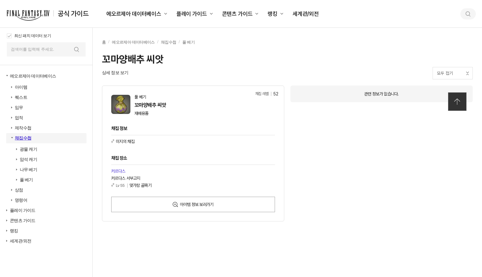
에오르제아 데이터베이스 (133, 13)
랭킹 (272, 13)
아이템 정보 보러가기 (196, 204)
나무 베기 (28, 169)
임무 (19, 107)
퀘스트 (21, 97)
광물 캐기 (28, 149)
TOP (457, 101)
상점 (19, 190)
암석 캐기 (28, 159)
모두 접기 (445, 73)
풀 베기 (26, 180)
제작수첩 (23, 128)
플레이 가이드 (191, 13)
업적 (19, 117)
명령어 (21, 200)
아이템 (21, 87)
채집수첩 (23, 138)
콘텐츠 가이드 (237, 13)
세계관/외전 (306, 13)
